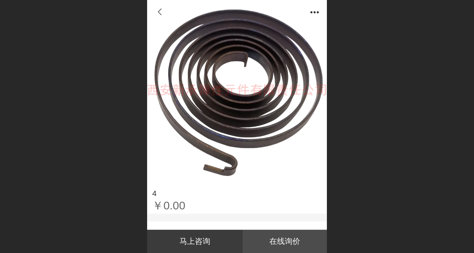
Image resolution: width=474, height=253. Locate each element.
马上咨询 (194, 241)
